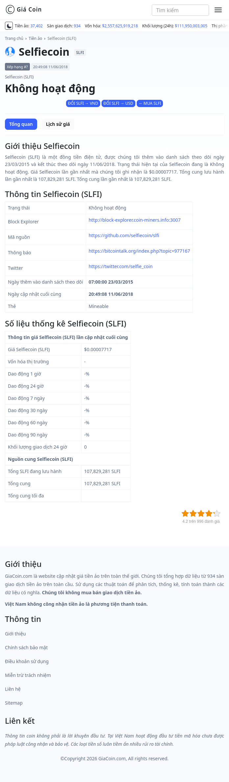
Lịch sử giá (58, 124)
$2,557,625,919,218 (120, 26)
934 (77, 26)
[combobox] (180, 10)
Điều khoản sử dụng (27, 661)
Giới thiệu (15, 633)
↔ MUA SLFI (150, 103)
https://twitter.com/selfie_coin (121, 266)
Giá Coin (23, 9)
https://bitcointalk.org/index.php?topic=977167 (139, 251)
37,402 (36, 26)
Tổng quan (21, 124)
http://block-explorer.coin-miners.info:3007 (135, 220)
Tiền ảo (35, 38)
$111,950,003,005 (191, 26)
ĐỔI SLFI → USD (118, 103)
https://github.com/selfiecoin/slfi (124, 235)
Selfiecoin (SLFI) (62, 38)
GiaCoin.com (112, 758)
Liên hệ (13, 689)
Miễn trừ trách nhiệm (28, 675)
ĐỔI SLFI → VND (83, 103)
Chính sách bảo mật (26, 647)
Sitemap (14, 703)
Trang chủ (14, 38)
